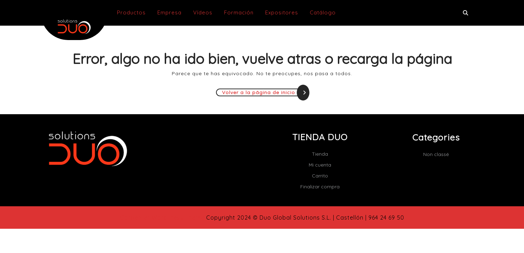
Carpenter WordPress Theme (162, 217)
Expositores (281, 12)
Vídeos (202, 12)
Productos (131, 12)
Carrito (320, 176)
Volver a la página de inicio (265, 92)
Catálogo (323, 12)
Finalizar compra (320, 186)
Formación (239, 12)
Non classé (436, 154)
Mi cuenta (320, 165)
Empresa (169, 12)
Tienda (320, 154)
